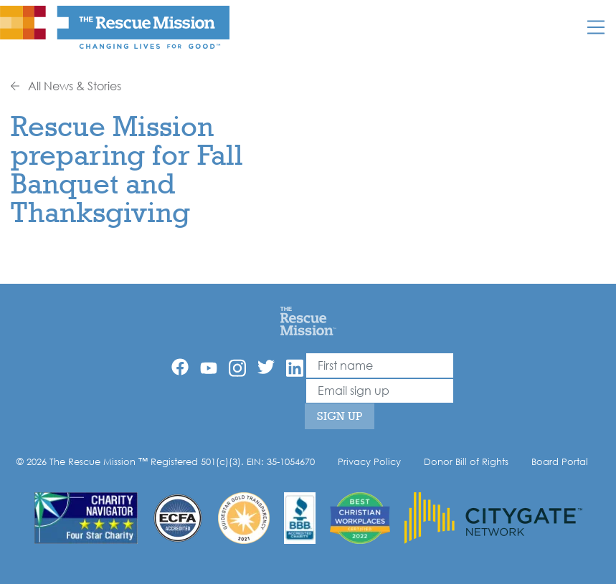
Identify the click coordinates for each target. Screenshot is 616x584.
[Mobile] (596, 27)
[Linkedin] (294, 368)
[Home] (308, 320)
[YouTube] (208, 367)
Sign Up (339, 416)
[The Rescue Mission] (114, 26)
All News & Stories (66, 86)
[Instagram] (237, 368)
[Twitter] (266, 367)
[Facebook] (180, 367)
